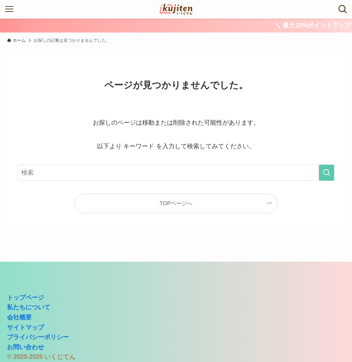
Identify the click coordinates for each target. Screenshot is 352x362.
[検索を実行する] (326, 173)
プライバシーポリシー (38, 337)
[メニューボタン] (9, 9)
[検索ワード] (176, 173)
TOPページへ (176, 203)
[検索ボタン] (342, 9)
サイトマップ (25, 327)
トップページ (25, 297)
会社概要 (19, 317)
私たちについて (28, 307)
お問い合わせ (25, 347)
